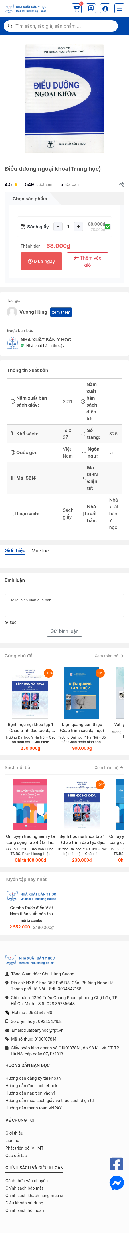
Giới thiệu (15, 550)
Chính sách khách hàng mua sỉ (34, 1195)
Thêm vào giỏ (88, 261)
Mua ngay (41, 261)
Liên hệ (12, 1140)
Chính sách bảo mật (24, 1188)
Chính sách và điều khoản (34, 1167)
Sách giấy (38, 227)
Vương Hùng (33, 312)
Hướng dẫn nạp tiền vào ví (30, 1093)
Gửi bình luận (64, 631)
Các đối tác (16, 1155)
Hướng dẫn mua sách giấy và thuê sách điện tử (49, 1100)
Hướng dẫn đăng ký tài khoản (33, 1078)
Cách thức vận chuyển (26, 1180)
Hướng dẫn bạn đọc (27, 1065)
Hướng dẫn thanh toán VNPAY (33, 1107)
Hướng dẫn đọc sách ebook (31, 1085)
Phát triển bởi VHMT (24, 1148)
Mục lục (40, 551)
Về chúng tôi (19, 1120)
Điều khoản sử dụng (24, 1202)
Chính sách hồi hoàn (24, 1210)
